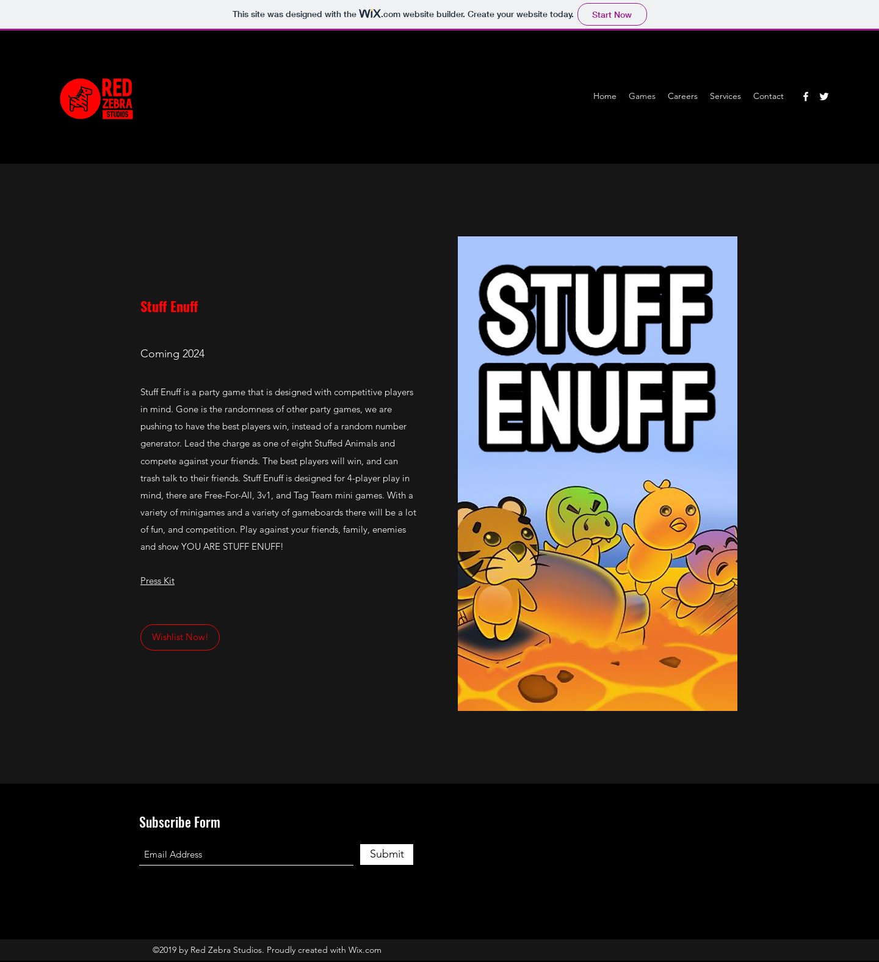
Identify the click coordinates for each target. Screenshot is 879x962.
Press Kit (157, 580)
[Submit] (386, 854)
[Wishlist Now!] (180, 637)
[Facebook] (806, 96)
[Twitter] (824, 96)
